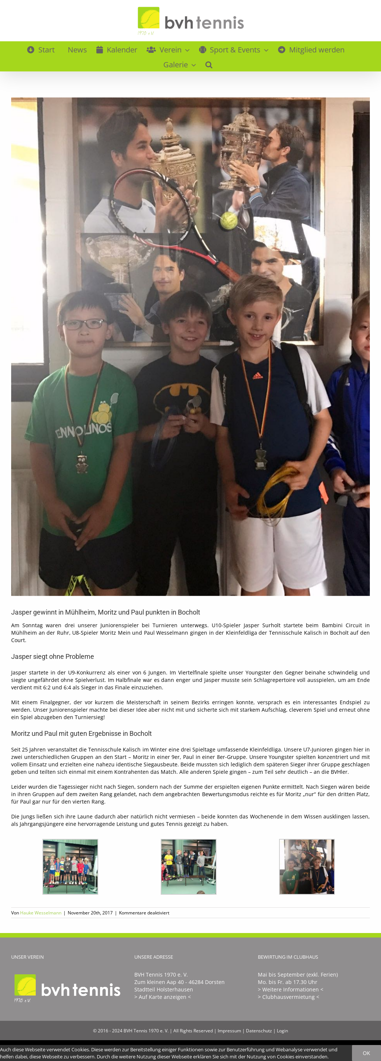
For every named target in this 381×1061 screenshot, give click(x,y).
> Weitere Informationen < (290, 989)
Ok (366, 1053)
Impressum (229, 1031)
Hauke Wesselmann (40, 913)
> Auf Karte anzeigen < (162, 996)
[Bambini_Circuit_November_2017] (190, 346)
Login (282, 1031)
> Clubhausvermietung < (288, 996)
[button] (208, 63)
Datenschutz (259, 1031)
